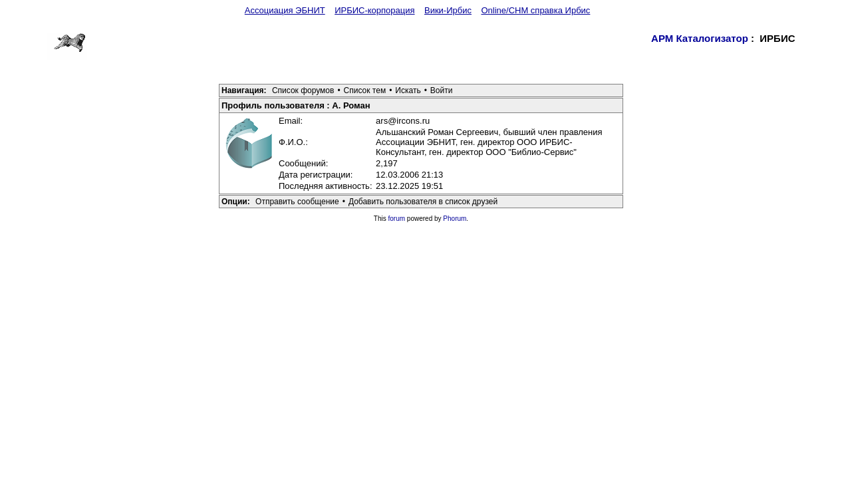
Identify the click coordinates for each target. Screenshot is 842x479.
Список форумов (303, 90)
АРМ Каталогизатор (699, 38)
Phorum (454, 218)
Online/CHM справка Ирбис (535, 10)
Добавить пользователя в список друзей (423, 201)
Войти (441, 90)
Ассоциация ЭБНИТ (285, 10)
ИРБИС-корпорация (374, 10)
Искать (407, 90)
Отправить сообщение (297, 201)
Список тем (365, 90)
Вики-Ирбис (448, 10)
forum (397, 218)
